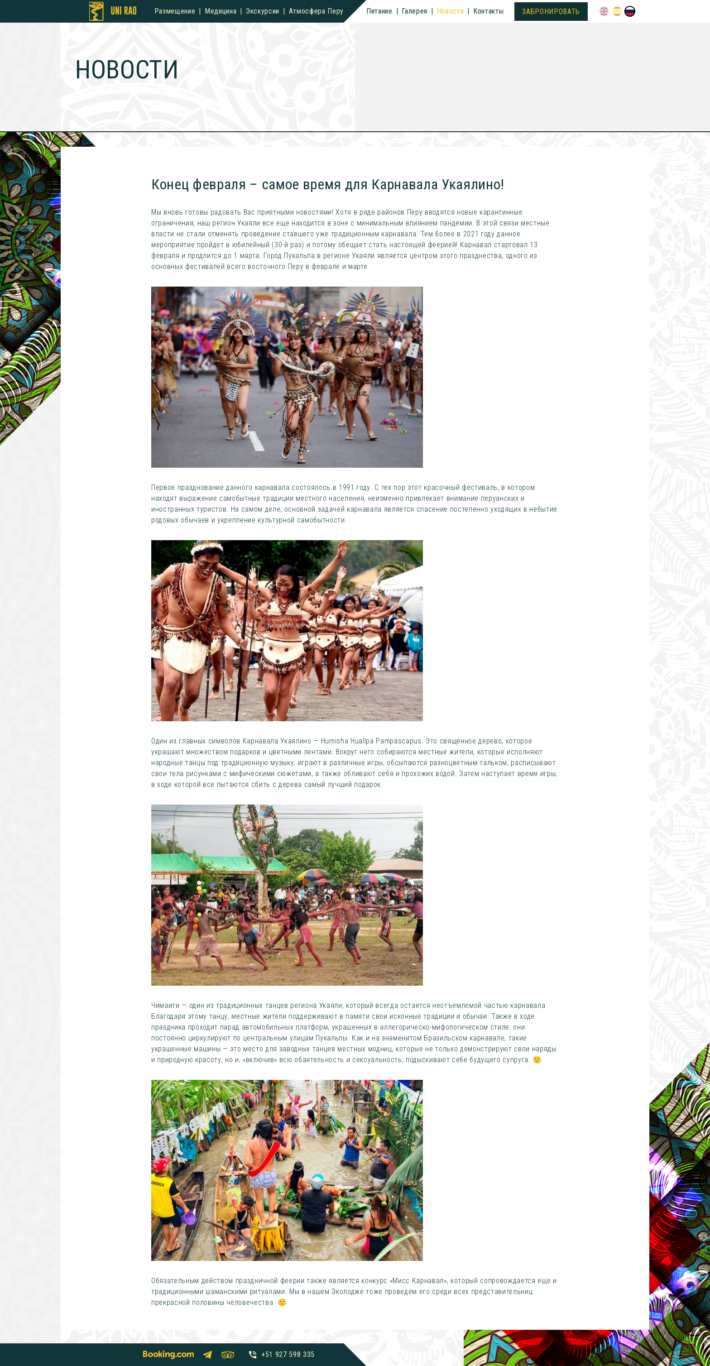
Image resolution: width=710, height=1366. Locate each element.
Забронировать (551, 11)
